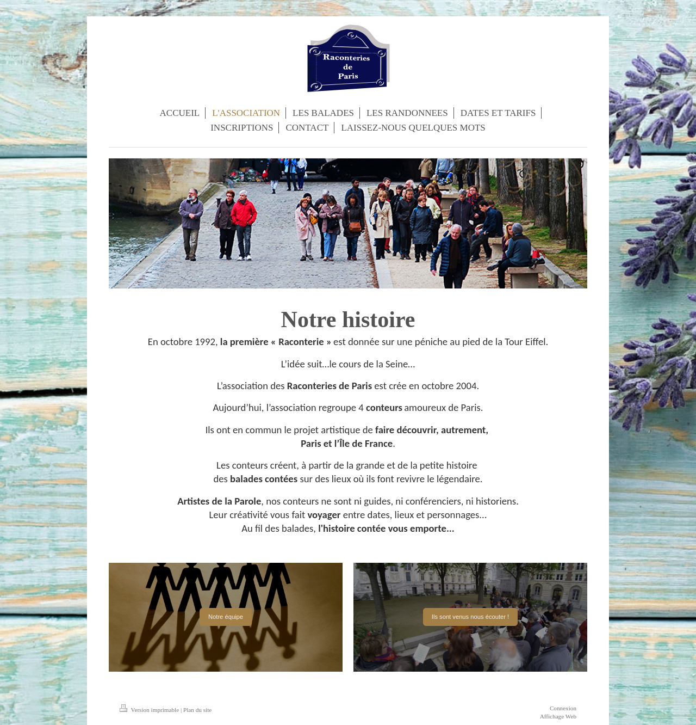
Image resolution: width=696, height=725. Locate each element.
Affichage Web (558, 716)
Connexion (563, 708)
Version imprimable (150, 709)
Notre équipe (225, 616)
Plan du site (197, 709)
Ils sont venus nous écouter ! (470, 616)
